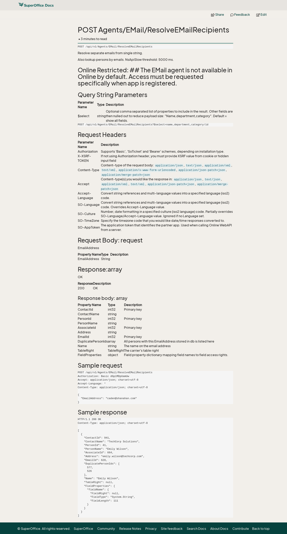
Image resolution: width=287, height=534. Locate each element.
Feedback (240, 15)
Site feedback (172, 529)
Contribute (240, 529)
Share (217, 15)
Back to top (261, 529)
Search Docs (196, 529)
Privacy (151, 529)
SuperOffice (83, 529)
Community (106, 529)
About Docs (219, 529)
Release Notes (130, 529)
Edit (261, 15)
